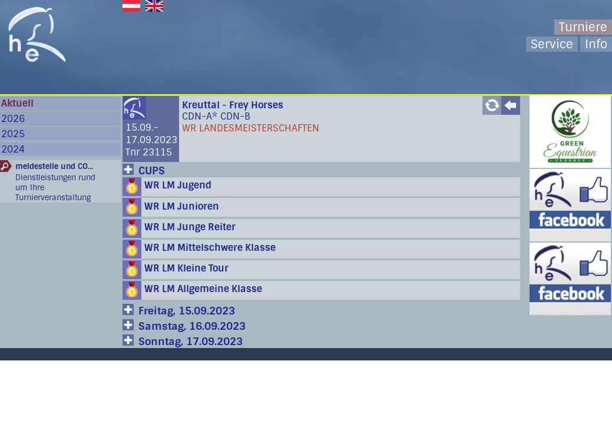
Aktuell (17, 103)
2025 (13, 134)
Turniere (583, 27)
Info (596, 44)
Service (552, 44)
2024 (13, 149)
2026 (13, 118)
